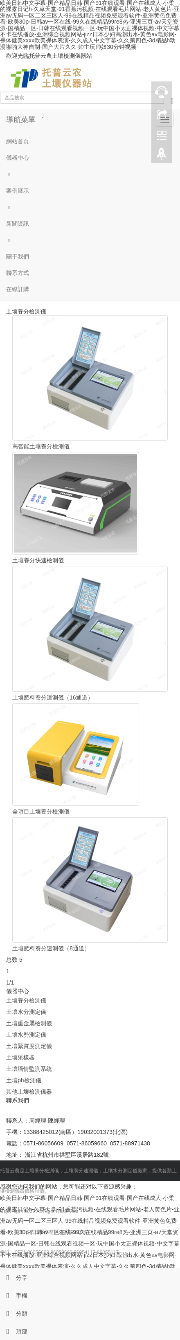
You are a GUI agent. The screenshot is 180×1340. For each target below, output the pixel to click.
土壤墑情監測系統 (29, 1069)
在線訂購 (17, 289)
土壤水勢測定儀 (26, 1034)
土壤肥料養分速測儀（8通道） (51, 948)
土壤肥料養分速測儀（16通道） (52, 697)
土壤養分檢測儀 (26, 1000)
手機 (13, 1295)
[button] (90, 174)
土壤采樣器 (20, 1057)
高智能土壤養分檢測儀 (41, 446)
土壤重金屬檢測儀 (29, 1023)
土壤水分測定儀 (26, 1012)
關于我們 (17, 256)
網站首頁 (17, 141)
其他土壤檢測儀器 (29, 1091)
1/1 (10, 982)
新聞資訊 (17, 223)
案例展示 (17, 190)
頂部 (13, 1331)
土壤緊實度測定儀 (29, 1046)
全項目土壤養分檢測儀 (41, 811)
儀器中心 (17, 157)
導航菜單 (21, 120)
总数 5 (14, 959)
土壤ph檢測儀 (23, 1080)
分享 (13, 1277)
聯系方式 (17, 273)
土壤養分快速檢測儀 (38, 560)
